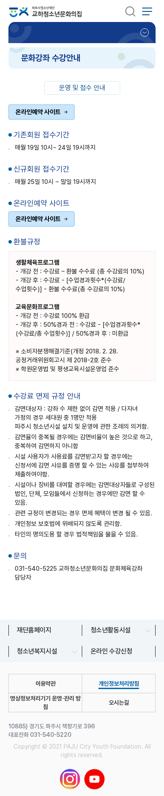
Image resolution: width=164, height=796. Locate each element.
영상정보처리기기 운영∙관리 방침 (45, 702)
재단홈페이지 (34, 630)
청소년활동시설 (111, 630)
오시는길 (119, 702)
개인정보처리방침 (119, 683)
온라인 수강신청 (111, 651)
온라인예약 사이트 (38, 112)
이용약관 (45, 683)
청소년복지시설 (37, 651)
